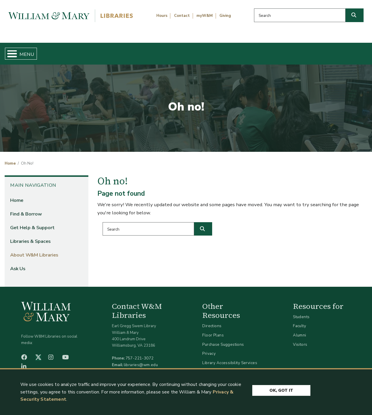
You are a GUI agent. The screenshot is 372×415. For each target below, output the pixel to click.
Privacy (209, 349)
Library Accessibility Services (229, 358)
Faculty (299, 321)
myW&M (204, 15)
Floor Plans (213, 330)
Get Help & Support (142, 51)
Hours (161, 15)
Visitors (300, 339)
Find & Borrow (76, 51)
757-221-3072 (140, 353)
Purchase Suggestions (223, 339)
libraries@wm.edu (141, 360)
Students (301, 312)
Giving (225, 15)
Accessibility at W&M (222, 367)
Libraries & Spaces (212, 51)
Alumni (299, 330)
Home (28, 51)
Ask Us (342, 51)
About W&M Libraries (284, 51)
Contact (182, 15)
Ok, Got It (281, 389)
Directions (211, 321)
